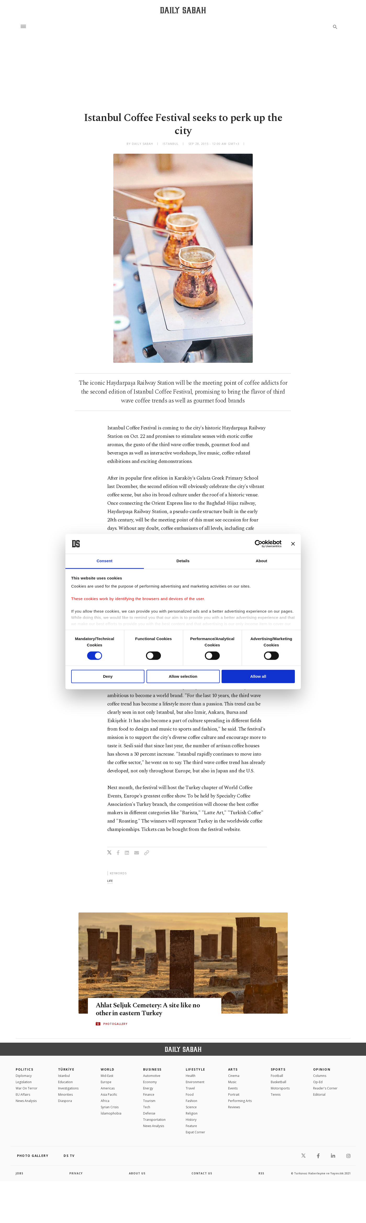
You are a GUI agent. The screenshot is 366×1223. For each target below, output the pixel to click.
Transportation (154, 1119)
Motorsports (280, 1088)
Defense (149, 1113)
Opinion (321, 1069)
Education (65, 1082)
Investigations (68, 1088)
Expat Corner (195, 1132)
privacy (76, 1173)
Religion (192, 1113)
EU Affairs (23, 1094)
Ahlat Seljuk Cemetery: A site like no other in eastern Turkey (148, 1009)
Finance (148, 1094)
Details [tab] (183, 561)
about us (137, 1173)
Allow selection (183, 676)
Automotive (151, 1075)
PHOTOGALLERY (115, 1024)
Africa (105, 1101)
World (108, 1069)
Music (232, 1082)
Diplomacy (24, 1075)
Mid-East (107, 1075)
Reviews (234, 1107)
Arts (233, 1069)
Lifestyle (195, 1069)
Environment (195, 1082)
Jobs (19, 1173)
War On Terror (26, 1088)
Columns (319, 1075)
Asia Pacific (109, 1094)
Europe (106, 1082)
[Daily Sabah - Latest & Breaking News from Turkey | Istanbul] (183, 10)
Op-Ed (318, 1082)
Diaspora (65, 1101)
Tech (146, 1107)
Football (277, 1075)
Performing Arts (240, 1101)
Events (233, 1088)
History (191, 1119)
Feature (191, 1126)
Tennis (275, 1094)
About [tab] (261, 561)
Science (191, 1107)
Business (152, 1069)
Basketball (278, 1082)
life (110, 881)
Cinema (233, 1075)
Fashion (191, 1101)
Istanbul (64, 1075)
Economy (150, 1082)
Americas (108, 1088)
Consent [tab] (104, 561)
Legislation (24, 1082)
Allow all (258, 676)
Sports (278, 1069)
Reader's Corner (325, 1088)
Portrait (233, 1094)
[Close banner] (293, 544)
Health (190, 1075)
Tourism (149, 1101)
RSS (261, 1173)
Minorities (65, 1094)
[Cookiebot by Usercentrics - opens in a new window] (258, 544)
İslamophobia (111, 1113)
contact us (202, 1173)
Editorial (319, 1094)
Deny (108, 676)
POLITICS (24, 1069)
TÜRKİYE (66, 1069)
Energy (148, 1088)
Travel (190, 1088)
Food (190, 1094)
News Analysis (26, 1101)
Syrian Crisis (110, 1107)
